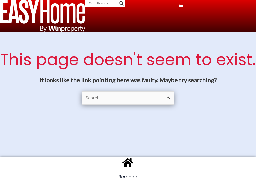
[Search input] (103, 3)
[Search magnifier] (121, 3)
